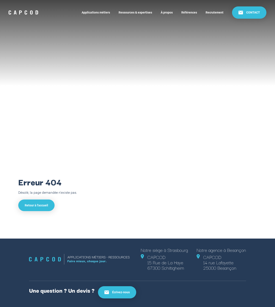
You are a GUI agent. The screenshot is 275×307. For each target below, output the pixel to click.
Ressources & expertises (135, 12)
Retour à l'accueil (36, 205)
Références (189, 12)
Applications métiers (96, 12)
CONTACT (249, 12)
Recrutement (214, 12)
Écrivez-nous (117, 292)
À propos (167, 12)
